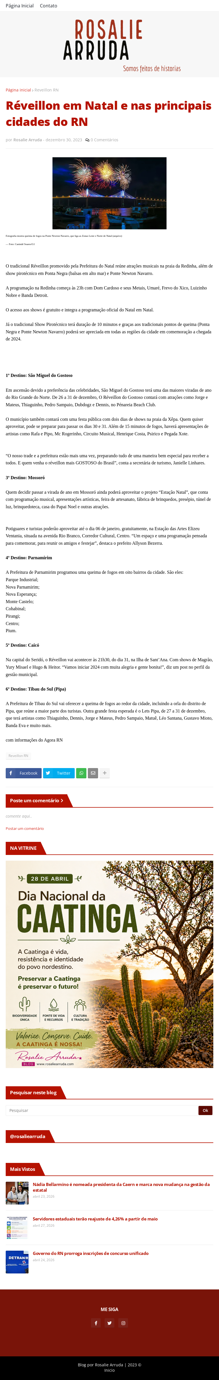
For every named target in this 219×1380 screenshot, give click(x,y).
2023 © (134, 1364)
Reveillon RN (47, 90)
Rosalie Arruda (109, 1364)
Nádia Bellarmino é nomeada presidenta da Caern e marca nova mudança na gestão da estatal (121, 1187)
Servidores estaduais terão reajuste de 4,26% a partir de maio (95, 1219)
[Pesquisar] (102, 1110)
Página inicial (18, 90)
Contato (48, 6)
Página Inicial (20, 6)
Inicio (109, 1370)
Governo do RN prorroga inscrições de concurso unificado (91, 1253)
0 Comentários (104, 139)
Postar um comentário (25, 828)
